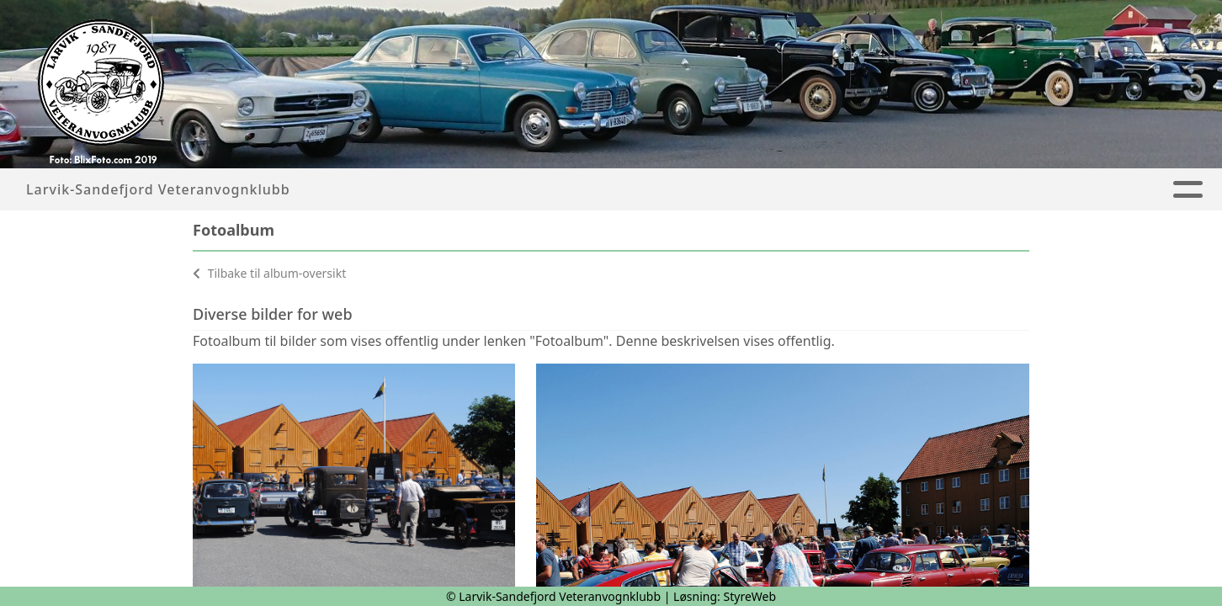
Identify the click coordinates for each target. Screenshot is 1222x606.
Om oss (927, 190)
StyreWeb (750, 596)
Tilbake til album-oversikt (269, 273)
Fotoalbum (642, 190)
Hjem (473, 190)
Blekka (842, 190)
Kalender (750, 190)
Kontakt (1027, 190)
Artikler (545, 190)
